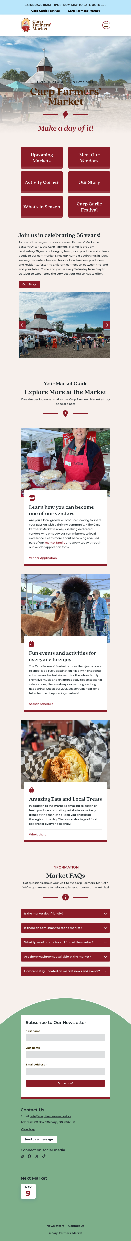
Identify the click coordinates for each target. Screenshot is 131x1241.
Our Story (89, 182)
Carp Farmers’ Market (84, 10)
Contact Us (76, 1226)
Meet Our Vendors (89, 157)
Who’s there (37, 834)
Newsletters (55, 1226)
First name (33, 1031)
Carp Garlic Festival (45, 10)
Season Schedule (41, 704)
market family (55, 542)
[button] (65, 913)
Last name (33, 1047)
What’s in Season (41, 206)
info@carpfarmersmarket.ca (50, 1116)
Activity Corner (42, 182)
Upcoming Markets (42, 157)
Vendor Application (43, 558)
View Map (28, 1129)
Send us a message (38, 1139)
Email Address (36, 1064)
